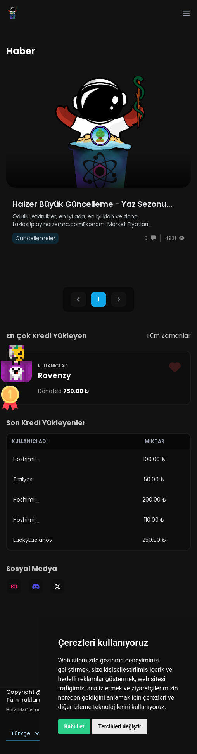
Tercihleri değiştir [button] (119, 726)
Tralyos (23, 479)
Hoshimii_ (26, 459)
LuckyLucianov (32, 540)
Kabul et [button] (74, 726)
